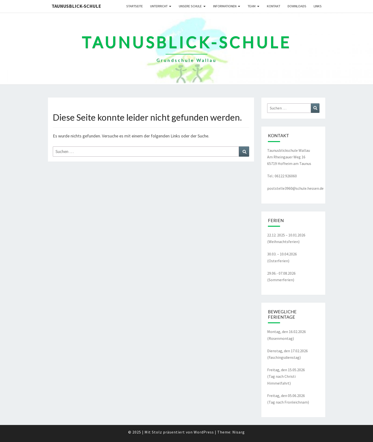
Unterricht (159, 6)
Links (318, 6)
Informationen (225, 6)
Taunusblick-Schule (76, 6)
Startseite (134, 6)
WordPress (204, 432)
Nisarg (238, 432)
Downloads (297, 6)
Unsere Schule (190, 6)
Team (251, 6)
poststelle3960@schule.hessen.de (295, 188)
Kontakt (273, 6)
